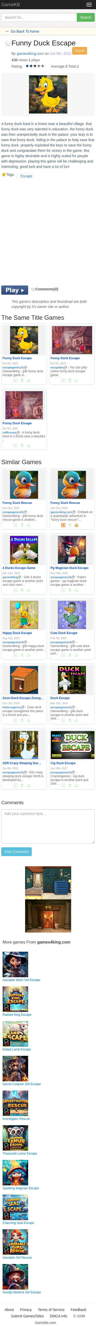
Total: (72, 66)
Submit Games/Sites (27, 1316)
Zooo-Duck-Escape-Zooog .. (23, 698)
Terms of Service (51, 1310)
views (22, 60)
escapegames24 (15, 367)
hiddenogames (13, 707)
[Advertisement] (48, 231)
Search (85, 17)
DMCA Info (58, 1316)
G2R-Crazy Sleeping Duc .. (22, 763)
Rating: (17, 66)
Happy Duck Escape (17, 633)
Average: (58, 66)
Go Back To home (25, 31)
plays (35, 60)
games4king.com (30, 54)
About (9, 1310)
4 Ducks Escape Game (19, 568)
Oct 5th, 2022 (60, 54)
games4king (12, 577)
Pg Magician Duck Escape (70, 568)
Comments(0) (44, 289)
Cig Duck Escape (63, 763)
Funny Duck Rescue (17, 503)
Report (79, 51)
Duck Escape (60, 698)
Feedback (78, 1310)
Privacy (26, 1310)
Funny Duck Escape (17, 358)
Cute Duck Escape (64, 633)
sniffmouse (11, 432)
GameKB (10, 4)
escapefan (59, 367)
